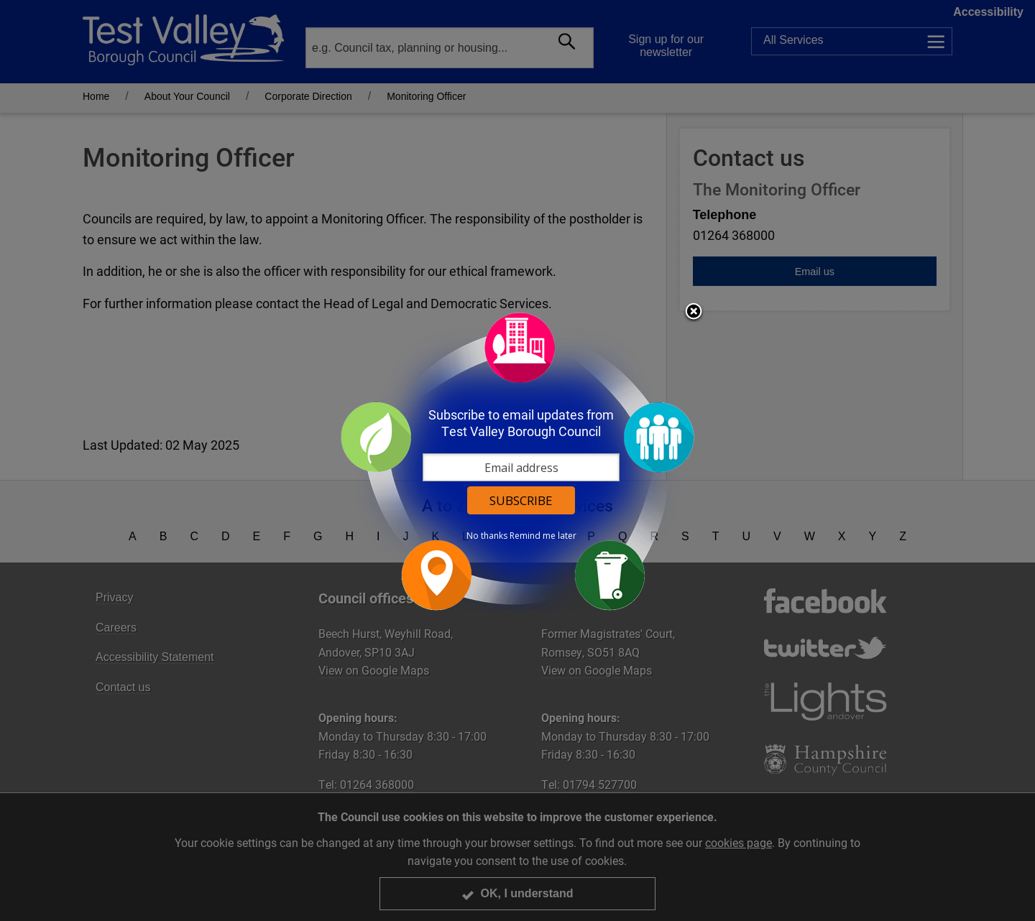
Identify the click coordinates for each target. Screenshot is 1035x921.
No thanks (486, 536)
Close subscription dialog (693, 312)
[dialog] (517, 461)
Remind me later (543, 536)
